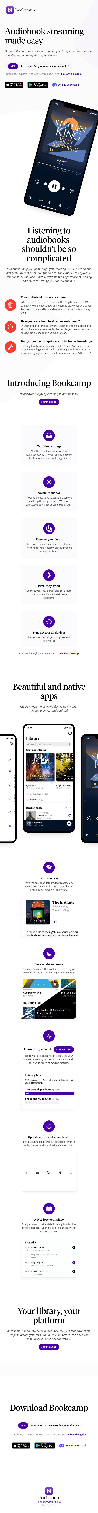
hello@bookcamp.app (49, 1501)
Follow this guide (71, 74)
